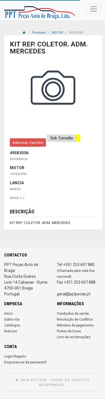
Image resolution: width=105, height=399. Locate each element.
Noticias (10, 331)
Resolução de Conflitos (75, 319)
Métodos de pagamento (75, 325)
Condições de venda (73, 314)
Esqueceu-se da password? (25, 362)
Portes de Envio (69, 331)
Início (8, 314)
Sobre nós (12, 319)
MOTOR (57, 32)
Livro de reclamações (73, 337)
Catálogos (12, 325)
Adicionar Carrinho (27, 142)
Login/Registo (15, 356)
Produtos (39, 32)
